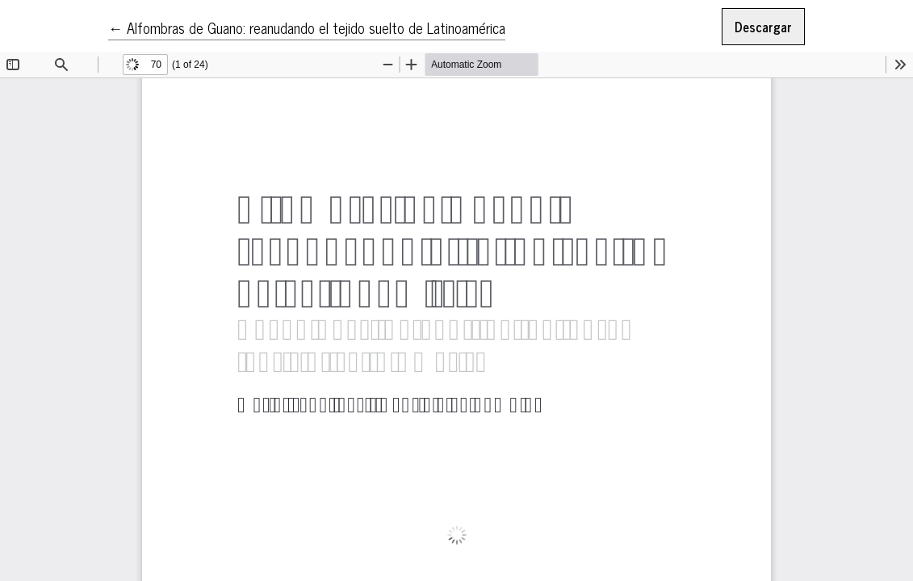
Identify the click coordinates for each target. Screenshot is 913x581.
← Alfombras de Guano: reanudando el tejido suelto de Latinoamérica (306, 27)
